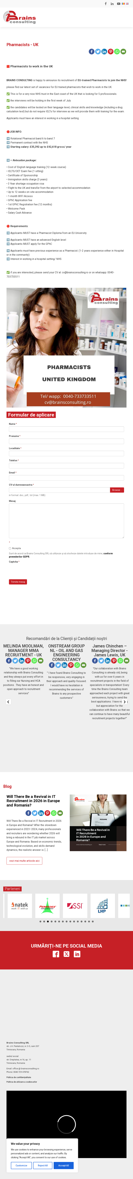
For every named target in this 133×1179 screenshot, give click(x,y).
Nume (13, 424)
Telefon (14, 460)
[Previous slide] (8, 701)
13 (85, 921)
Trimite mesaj (18, 582)
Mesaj (12, 501)
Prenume (14, 436)
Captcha (14, 561)
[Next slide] (124, 701)
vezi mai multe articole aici (24, 860)
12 (81, 921)
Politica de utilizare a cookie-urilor (22, 1082)
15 (93, 921)
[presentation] (33, 570)
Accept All (63, 1165)
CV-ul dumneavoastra (21, 485)
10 (74, 921)
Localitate (15, 448)
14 (89, 921)
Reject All (43, 1165)
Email (13, 472)
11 (78, 921)
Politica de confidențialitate (19, 1077)
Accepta (15, 548)
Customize (21, 1165)
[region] (42, 1155)
